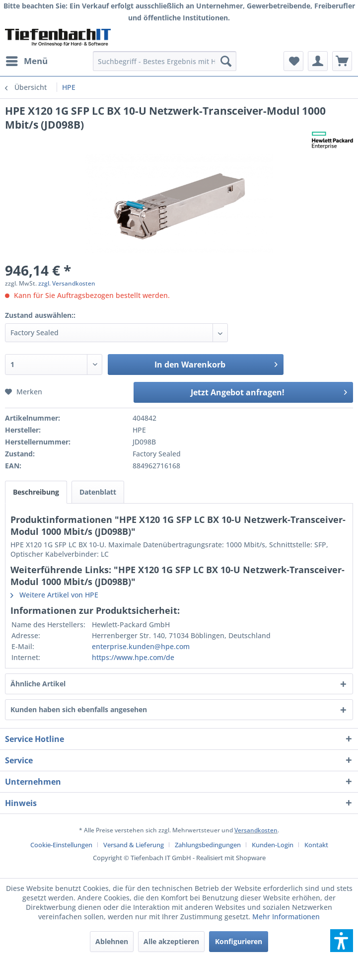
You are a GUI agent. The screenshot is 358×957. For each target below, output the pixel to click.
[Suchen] (225, 61)
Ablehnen (111, 941)
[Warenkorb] (342, 61)
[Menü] (26, 61)
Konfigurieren (238, 941)
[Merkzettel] (293, 61)
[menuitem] (26, 61)
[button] (341, 940)
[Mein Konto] (318, 61)
